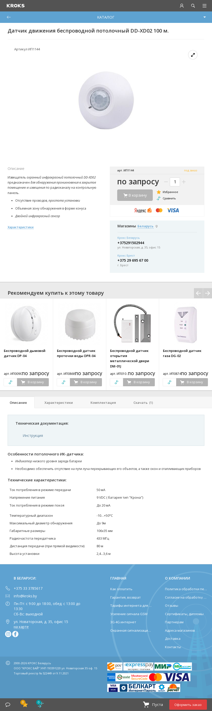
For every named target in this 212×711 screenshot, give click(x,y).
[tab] (17, 402)
